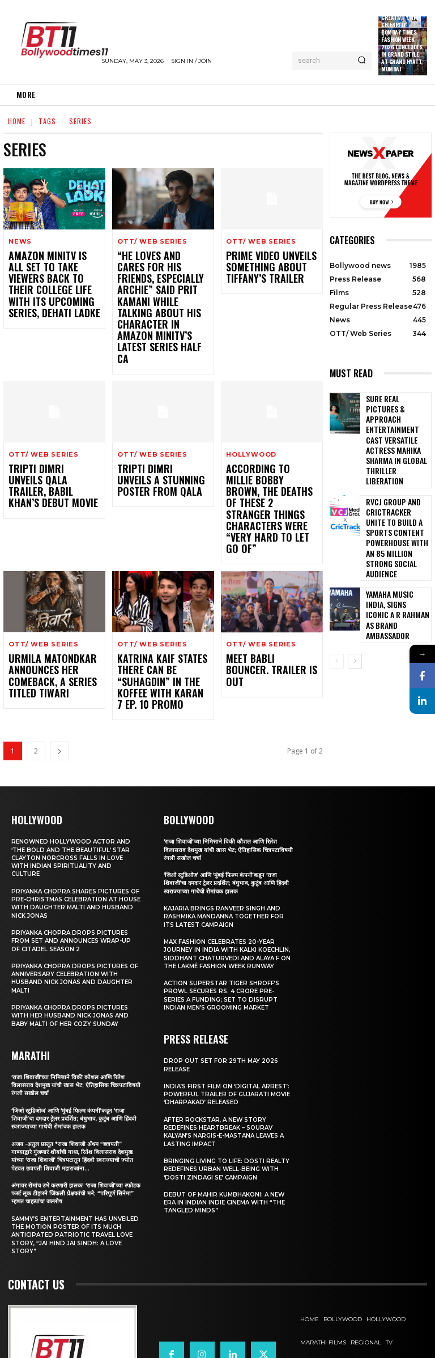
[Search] (362, 61)
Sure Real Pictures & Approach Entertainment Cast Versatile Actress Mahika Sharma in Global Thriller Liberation (395, 422)
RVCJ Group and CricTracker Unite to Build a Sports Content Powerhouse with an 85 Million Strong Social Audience (396, 489)
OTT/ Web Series (152, 242)
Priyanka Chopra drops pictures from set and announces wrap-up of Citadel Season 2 (75, 873)
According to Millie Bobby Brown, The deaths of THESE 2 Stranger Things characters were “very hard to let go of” (270, 461)
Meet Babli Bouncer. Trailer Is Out (264, 602)
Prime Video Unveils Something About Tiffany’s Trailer (263, 265)
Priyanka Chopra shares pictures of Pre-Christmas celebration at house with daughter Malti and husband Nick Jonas (74, 836)
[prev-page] (337, 591)
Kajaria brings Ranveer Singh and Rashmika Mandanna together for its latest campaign (226, 849)
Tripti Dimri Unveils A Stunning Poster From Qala (160, 446)
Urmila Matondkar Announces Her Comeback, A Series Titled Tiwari (45, 612)
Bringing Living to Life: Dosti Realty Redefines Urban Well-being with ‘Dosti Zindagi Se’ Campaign (219, 1122)
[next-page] (59, 683)
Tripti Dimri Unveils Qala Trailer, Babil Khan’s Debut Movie (46, 446)
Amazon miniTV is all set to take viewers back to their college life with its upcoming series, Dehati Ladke (50, 276)
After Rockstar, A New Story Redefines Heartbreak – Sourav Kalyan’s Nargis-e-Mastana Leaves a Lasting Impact (227, 1081)
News (20, 242)
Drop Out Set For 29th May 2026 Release (225, 1006)
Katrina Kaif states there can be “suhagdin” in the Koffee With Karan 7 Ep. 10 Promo (161, 617)
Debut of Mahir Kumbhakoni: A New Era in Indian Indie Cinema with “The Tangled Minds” (228, 1159)
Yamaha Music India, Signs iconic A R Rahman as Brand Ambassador (394, 547)
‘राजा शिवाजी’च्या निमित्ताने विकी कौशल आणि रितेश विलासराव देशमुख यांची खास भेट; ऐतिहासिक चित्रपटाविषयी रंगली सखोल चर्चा (70, 1018)
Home (16, 121)
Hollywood (251, 422)
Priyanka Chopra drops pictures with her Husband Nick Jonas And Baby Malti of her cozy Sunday (73, 948)
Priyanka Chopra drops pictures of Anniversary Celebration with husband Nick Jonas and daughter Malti (75, 911)
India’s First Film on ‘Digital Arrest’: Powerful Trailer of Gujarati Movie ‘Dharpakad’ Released (219, 1039)
